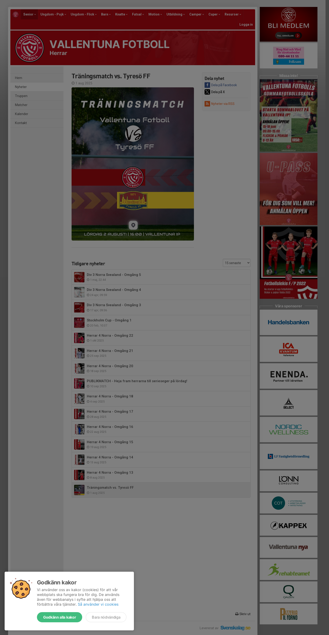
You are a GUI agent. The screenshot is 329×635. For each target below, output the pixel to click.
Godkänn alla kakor (59, 617)
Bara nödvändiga (106, 617)
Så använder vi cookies (98, 604)
